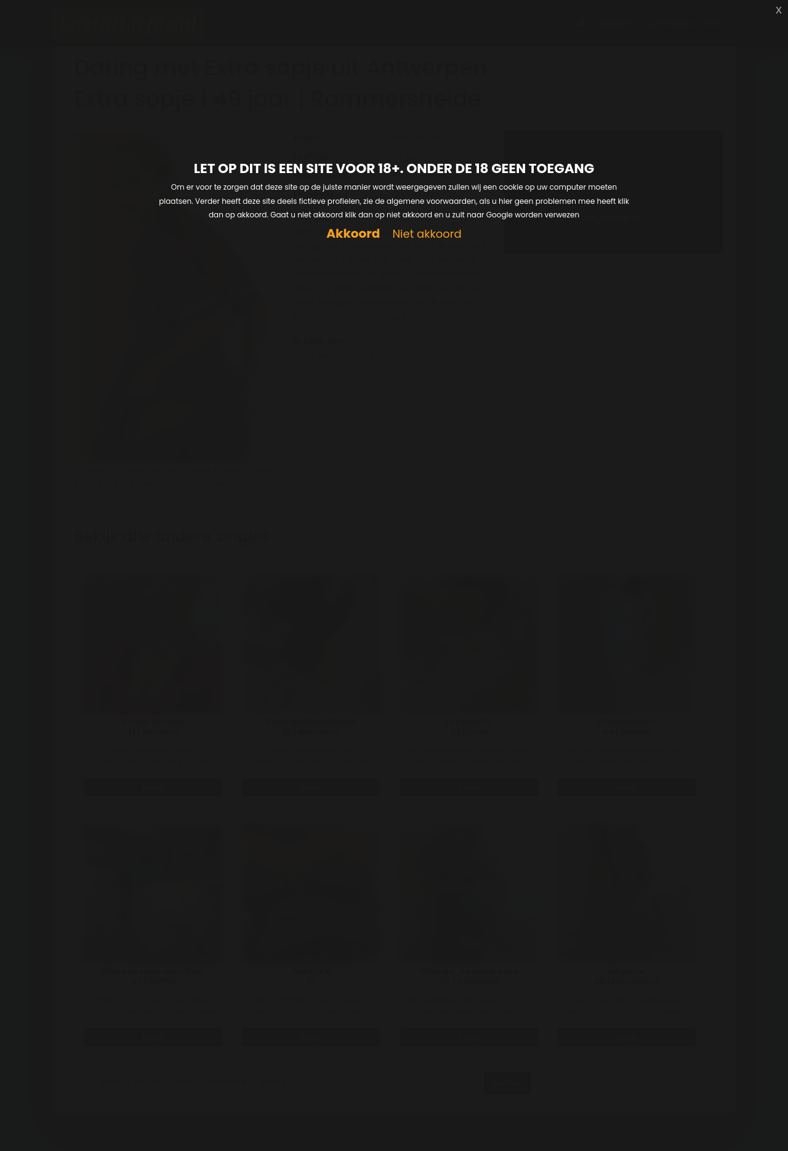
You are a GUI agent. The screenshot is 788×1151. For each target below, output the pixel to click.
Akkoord (353, 234)
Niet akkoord (426, 234)
